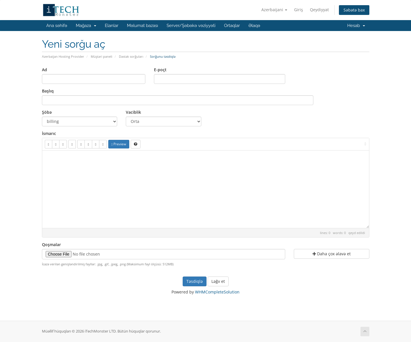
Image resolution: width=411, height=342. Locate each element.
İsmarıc (49, 133)
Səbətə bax (354, 10)
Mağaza (86, 25)
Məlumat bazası (142, 25)
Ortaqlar (232, 25)
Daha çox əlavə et (331, 253)
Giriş (298, 9)
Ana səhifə (56, 25)
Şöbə (47, 112)
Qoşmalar (51, 244)
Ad (44, 69)
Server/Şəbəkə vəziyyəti (191, 25)
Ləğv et (218, 281)
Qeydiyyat (319, 9)
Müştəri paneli (101, 56)
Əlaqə (254, 25)
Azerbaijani (274, 9)
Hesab (356, 25)
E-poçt (160, 69)
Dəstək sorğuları (131, 56)
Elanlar (111, 25)
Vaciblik (133, 112)
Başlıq (48, 91)
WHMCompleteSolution (217, 292)
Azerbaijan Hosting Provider (63, 56)
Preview (118, 144)
